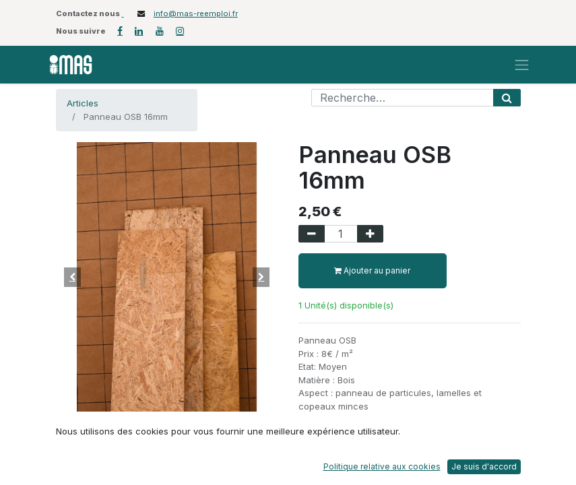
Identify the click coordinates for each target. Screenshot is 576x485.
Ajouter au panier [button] (372, 270)
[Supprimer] (311, 234)
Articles (82, 103)
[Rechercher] (507, 97)
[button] (73, 277)
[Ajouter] (370, 234)
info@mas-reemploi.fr (196, 13)
